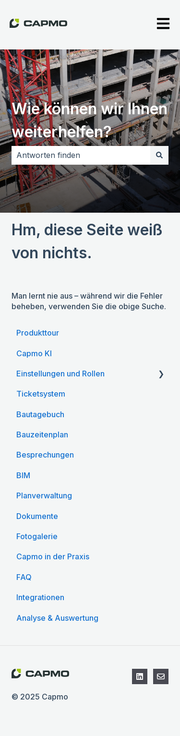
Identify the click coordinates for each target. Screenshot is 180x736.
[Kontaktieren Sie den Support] (160, 676)
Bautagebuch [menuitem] (40, 414)
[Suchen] (159, 155)
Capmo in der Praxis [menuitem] (52, 556)
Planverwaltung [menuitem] (44, 495)
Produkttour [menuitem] (37, 333)
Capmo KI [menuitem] (34, 353)
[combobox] (81, 155)
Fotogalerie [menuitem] (37, 536)
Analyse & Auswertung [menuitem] (57, 618)
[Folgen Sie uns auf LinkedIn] (139, 676)
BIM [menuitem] (23, 475)
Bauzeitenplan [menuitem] (42, 434)
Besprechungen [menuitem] (45, 454)
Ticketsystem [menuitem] (40, 393)
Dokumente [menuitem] (37, 516)
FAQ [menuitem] (24, 577)
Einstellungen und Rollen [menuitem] (60, 373)
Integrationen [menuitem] (40, 597)
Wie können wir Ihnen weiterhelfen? (90, 120)
